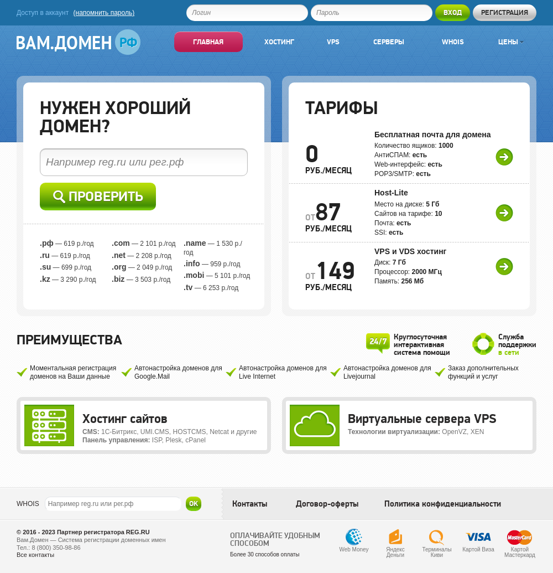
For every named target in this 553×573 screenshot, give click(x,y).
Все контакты (35, 554)
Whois (453, 42)
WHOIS (28, 504)
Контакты (249, 504)
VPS (333, 42)
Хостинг (279, 42)
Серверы (388, 42)
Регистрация (504, 12)
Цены (511, 42)
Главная (208, 42)
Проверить (98, 196)
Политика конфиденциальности (442, 504)
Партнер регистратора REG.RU (103, 532)
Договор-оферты (327, 504)
